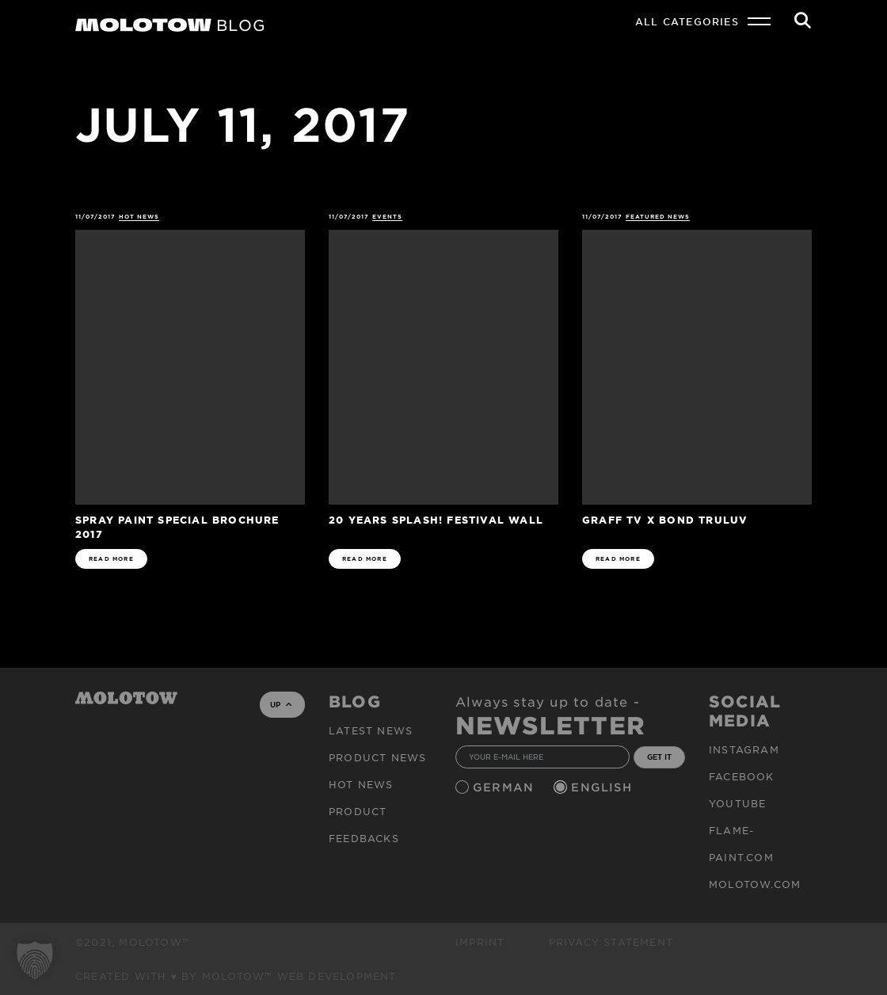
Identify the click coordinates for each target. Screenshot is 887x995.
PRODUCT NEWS (377, 757)
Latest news (371, 730)
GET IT (659, 756)
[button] (35, 960)
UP (280, 704)
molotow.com (755, 884)
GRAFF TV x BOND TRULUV (665, 519)
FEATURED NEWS (658, 216)
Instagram (744, 749)
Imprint (479, 942)
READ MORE (111, 558)
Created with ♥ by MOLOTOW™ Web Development (236, 976)
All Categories (687, 21)
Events (387, 216)
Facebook (742, 776)
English (603, 787)
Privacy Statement (611, 942)
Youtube (737, 803)
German (505, 787)
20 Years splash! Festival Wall (436, 519)
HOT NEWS (139, 216)
